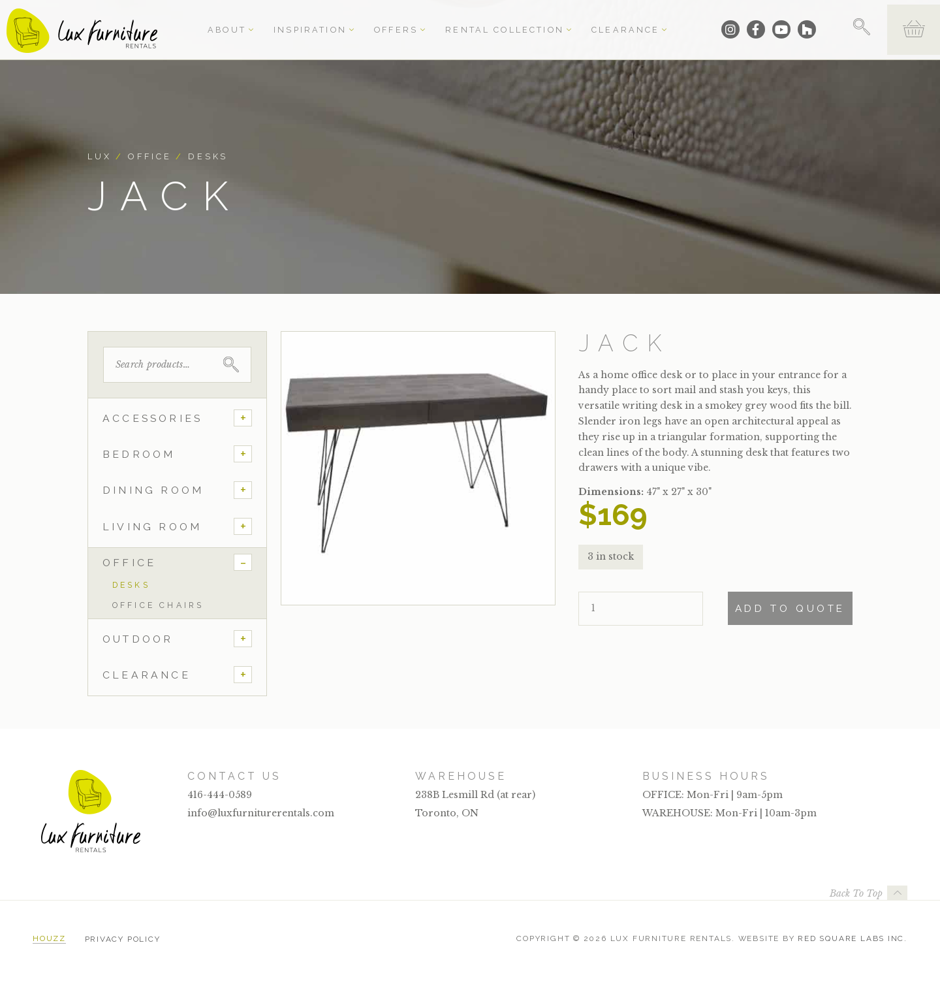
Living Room (152, 526)
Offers (394, 21)
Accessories (152, 418)
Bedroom (138, 454)
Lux (99, 156)
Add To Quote (790, 609)
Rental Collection (485, 21)
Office (149, 156)
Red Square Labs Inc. (852, 938)
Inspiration (323, 21)
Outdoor (137, 639)
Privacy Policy (123, 938)
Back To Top (856, 893)
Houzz (49, 938)
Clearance (587, 21)
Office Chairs (158, 605)
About (253, 21)
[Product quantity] (640, 609)
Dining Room (153, 490)
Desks (208, 156)
